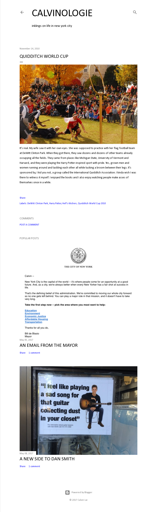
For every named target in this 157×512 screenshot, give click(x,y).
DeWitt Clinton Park (37, 203)
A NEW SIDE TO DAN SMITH (47, 459)
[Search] (134, 11)
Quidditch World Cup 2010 (92, 203)
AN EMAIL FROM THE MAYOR (49, 345)
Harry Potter (55, 203)
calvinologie (62, 13)
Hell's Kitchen (69, 203)
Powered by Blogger (78, 492)
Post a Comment (29, 225)
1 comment (34, 353)
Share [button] (23, 198)
